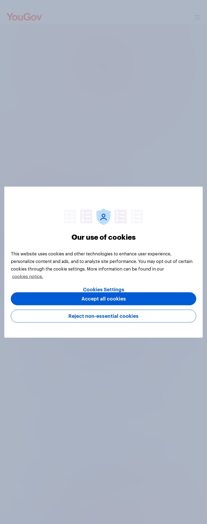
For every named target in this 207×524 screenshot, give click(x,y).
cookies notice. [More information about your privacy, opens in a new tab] (27, 276)
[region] (103, 262)
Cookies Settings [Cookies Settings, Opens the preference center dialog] (103, 289)
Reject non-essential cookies (103, 315)
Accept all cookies (103, 298)
